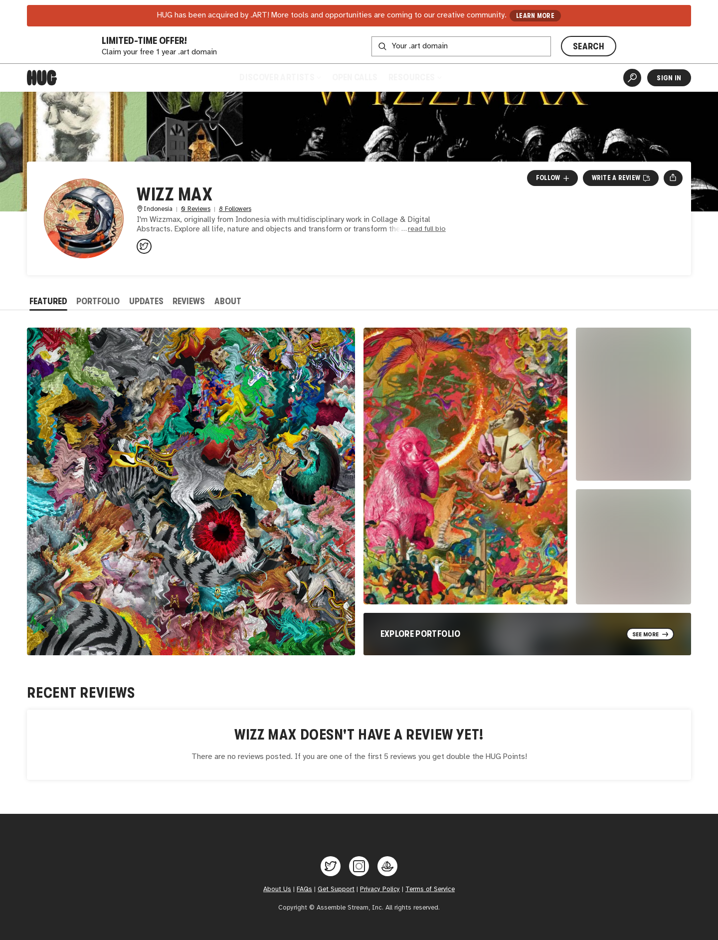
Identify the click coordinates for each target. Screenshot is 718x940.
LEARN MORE (535, 15)
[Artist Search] (632, 78)
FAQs (304, 889)
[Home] (42, 77)
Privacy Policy (380, 889)
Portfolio (98, 301)
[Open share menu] (673, 178)
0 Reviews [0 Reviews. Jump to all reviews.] (195, 209)
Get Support (336, 889)
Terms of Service (430, 889)
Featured (48, 301)
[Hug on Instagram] (359, 866)
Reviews (189, 301)
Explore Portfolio (420, 634)
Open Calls (354, 77)
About (227, 301)
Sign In (669, 78)
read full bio (427, 229)
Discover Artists (280, 77)
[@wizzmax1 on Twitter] (144, 246)
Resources (414, 77)
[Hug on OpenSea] (387, 866)
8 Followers (235, 209)
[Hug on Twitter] (331, 866)
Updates (146, 301)
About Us (277, 889)
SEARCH (588, 46)
